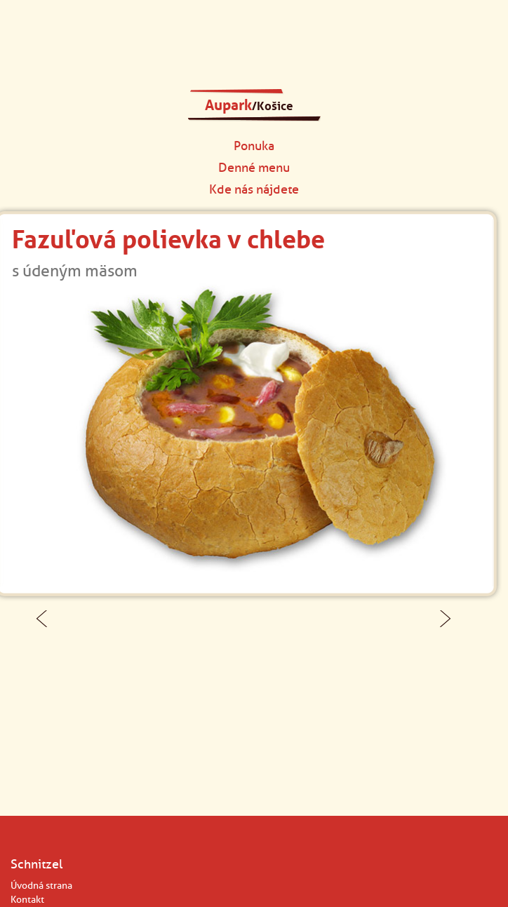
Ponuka (254, 145)
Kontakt (27, 900)
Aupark (249, 105)
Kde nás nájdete (254, 189)
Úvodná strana (41, 886)
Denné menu (254, 167)
